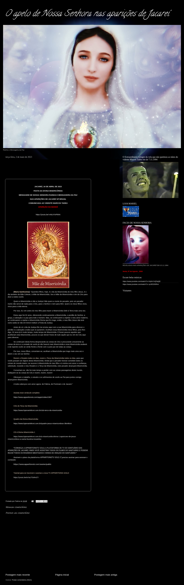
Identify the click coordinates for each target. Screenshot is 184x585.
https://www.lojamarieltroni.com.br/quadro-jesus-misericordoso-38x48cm (42, 423)
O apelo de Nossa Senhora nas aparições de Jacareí (87, 14)
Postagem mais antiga (105, 574)
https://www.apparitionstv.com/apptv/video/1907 (32, 397)
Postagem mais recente (18, 574)
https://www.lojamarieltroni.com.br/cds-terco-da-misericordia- (37, 410)
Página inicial (62, 574)
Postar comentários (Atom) (22, 580)
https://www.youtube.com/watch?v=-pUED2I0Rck (141, 284)
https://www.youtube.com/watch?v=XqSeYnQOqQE (142, 281)
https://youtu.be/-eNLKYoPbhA (48, 215)
